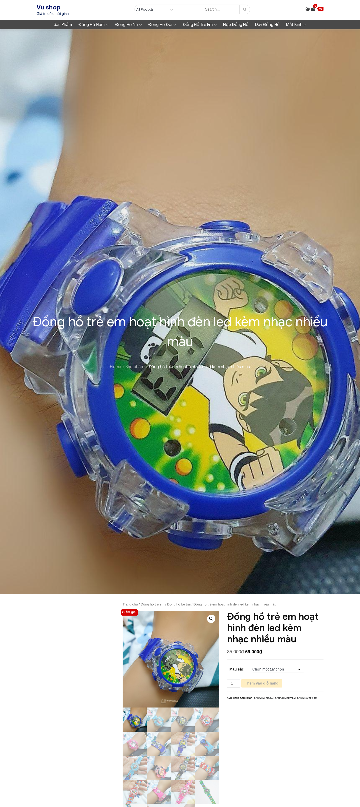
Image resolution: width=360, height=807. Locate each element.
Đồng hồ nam (94, 24)
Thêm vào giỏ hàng (261, 683)
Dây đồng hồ (267, 24)
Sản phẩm (63, 24)
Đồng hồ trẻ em (200, 24)
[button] (211, 619)
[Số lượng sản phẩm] (233, 683)
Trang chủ (130, 604)
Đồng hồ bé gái (263, 698)
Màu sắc (236, 669)
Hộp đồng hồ (235, 24)
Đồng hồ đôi (162, 24)
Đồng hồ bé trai (179, 604)
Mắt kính (296, 24)
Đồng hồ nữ (128, 24)
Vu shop (48, 7)
